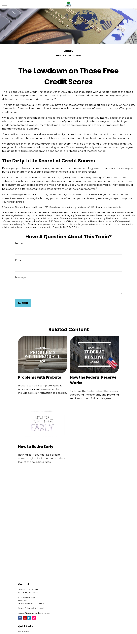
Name (19, 243)
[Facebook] (20, 618)
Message (20, 277)
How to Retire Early (35, 446)
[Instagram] (34, 618)
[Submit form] (23, 303)
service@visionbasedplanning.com (35, 613)
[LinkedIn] (29, 618)
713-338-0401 (32, 589)
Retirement (24, 631)
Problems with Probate (39, 377)
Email (18, 260)
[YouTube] (25, 618)
